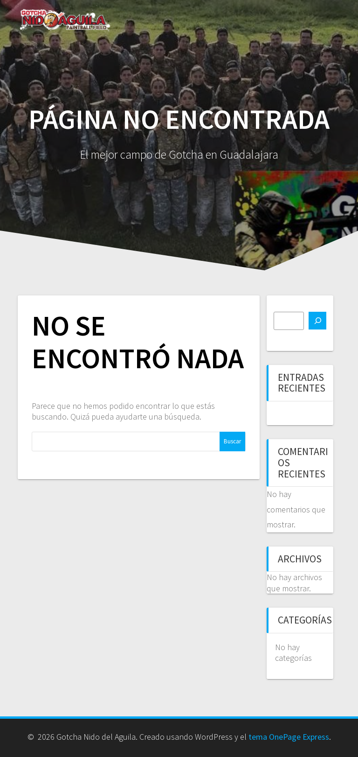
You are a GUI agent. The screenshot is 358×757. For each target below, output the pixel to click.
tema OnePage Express (288, 736)
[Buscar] (317, 320)
